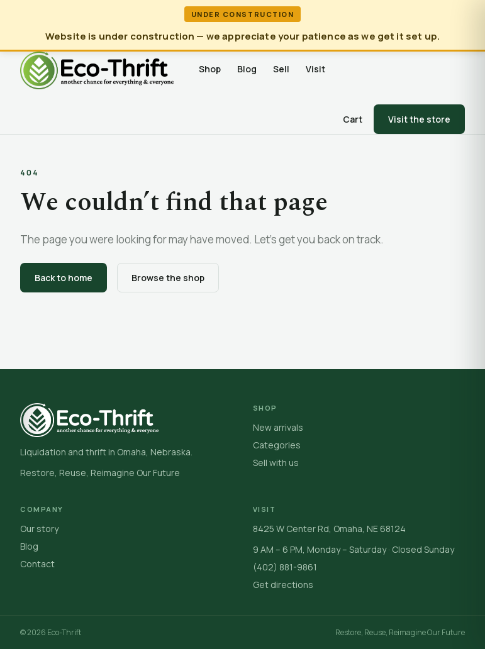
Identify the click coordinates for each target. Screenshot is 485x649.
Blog (247, 69)
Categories (277, 445)
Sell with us (276, 463)
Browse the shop (167, 278)
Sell (281, 69)
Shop (210, 69)
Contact (37, 564)
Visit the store (419, 119)
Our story (39, 529)
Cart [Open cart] (352, 119)
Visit (315, 69)
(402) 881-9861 (285, 567)
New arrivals (278, 427)
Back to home (63, 278)
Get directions (283, 585)
